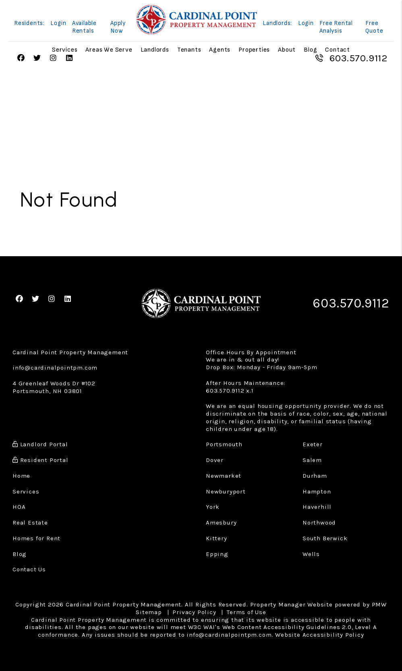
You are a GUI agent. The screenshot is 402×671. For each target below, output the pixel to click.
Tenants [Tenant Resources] (189, 50)
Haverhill (317, 506)
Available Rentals (84, 27)
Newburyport (226, 491)
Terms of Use (246, 612)
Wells (311, 554)
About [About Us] (287, 50)
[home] (196, 19)
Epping (217, 554)
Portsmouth (224, 444)
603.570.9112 (358, 58)
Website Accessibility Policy (319, 634)
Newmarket (223, 475)
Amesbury (221, 522)
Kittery (216, 538)
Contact (337, 50)
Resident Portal (40, 460)
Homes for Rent (36, 538)
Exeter (313, 444)
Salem (312, 460)
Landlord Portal (40, 444)
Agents (219, 50)
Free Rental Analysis (336, 27)
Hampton (317, 491)
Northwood (319, 522)
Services (25, 491)
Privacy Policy (194, 612)
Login (58, 23)
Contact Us (29, 569)
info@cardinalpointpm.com (54, 367)
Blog (310, 50)
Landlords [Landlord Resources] (155, 50)
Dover (215, 460)
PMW (379, 604)
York (213, 506)
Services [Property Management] (64, 50)
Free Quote (374, 27)
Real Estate (30, 522)
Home (21, 475)
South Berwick (325, 538)
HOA (18, 506)
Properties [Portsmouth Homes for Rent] (254, 50)
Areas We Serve (108, 50)
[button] (21, 58)
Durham (315, 475)
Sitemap (149, 612)
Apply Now (118, 27)
